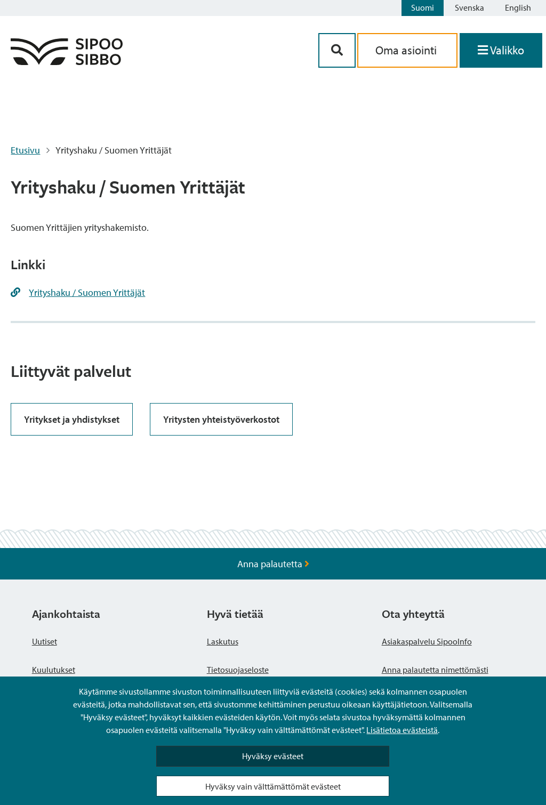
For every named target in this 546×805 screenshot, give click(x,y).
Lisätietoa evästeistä (402, 729)
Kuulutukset (53, 669)
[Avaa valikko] (501, 50)
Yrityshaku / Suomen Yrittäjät (87, 292)
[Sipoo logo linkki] (67, 61)
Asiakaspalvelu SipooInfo (427, 641)
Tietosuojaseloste (238, 669)
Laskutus (222, 641)
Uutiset (44, 641)
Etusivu (25, 150)
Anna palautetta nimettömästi (435, 669)
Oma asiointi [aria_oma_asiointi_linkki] (407, 50)
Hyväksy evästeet (272, 756)
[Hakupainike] (337, 50)
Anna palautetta (273, 564)
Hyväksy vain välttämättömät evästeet (273, 786)
